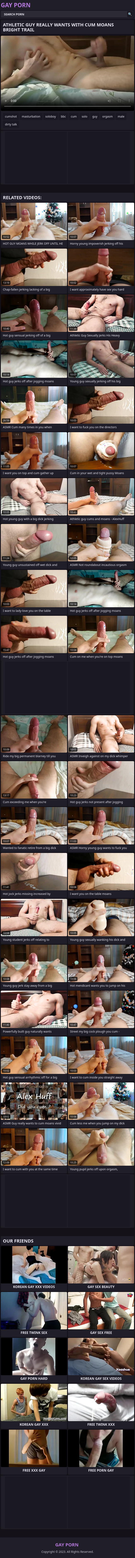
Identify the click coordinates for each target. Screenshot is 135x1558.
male (121, 116)
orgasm (107, 116)
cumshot (11, 116)
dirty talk (11, 124)
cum (74, 116)
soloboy (50, 116)
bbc (63, 116)
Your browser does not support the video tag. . (67, 73)
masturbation (31, 116)
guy (94, 116)
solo (84, 116)
